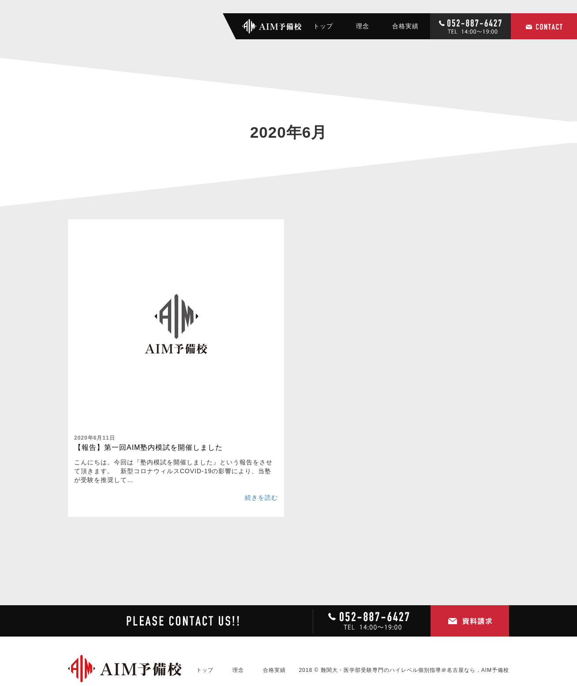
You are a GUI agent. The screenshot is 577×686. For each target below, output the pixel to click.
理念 (362, 26)
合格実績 (405, 26)
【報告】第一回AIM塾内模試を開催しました (148, 447)
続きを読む (261, 497)
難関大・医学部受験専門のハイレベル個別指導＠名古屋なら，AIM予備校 (415, 670)
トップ (323, 26)
